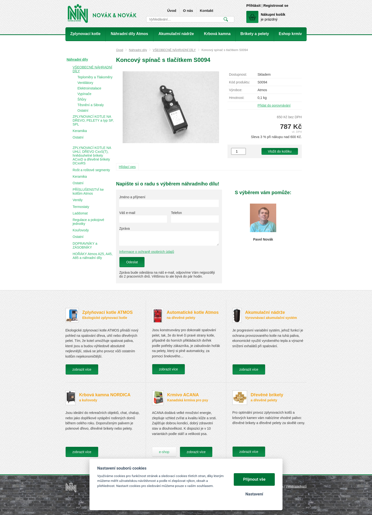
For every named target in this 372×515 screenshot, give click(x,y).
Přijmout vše (254, 479)
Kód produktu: (239, 82)
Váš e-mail (127, 213)
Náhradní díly (138, 50)
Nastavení (254, 494)
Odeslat (132, 262)
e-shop (164, 452)
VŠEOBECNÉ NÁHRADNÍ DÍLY (174, 50)
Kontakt (206, 10)
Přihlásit (253, 5)
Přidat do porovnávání (273, 105)
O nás (188, 10)
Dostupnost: (238, 74)
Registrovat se (275, 5)
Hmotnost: (236, 98)
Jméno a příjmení (132, 197)
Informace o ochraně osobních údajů (146, 252)
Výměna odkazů (296, 486)
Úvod (171, 10)
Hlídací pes (127, 167)
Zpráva (124, 228)
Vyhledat (225, 19)
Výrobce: (235, 90)
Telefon (176, 213)
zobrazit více (81, 369)
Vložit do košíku (279, 151)
